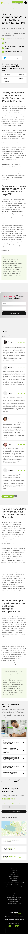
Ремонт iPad (14, 872)
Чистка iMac (14, 888)
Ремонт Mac (14, 880)
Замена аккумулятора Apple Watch (14, 886)
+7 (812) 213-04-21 (18, 2)
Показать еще (8, 496)
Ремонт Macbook (14, 874)
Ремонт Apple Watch (14, 876)
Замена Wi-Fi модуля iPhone (14, 884)
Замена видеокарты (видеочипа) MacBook (14, 882)
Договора (15, 781)
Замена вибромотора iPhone (14, 897)
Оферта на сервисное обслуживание (14, 919)
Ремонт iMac (14, 870)
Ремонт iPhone (14, 868)
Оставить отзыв (22, 496)
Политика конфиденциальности (14, 916)
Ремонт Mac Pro (14, 878)
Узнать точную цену (13, 58)
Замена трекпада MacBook (14, 891)
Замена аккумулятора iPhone (14, 903)
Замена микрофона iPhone (14, 899)
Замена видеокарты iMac (14, 895)
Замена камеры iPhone (14, 901)
